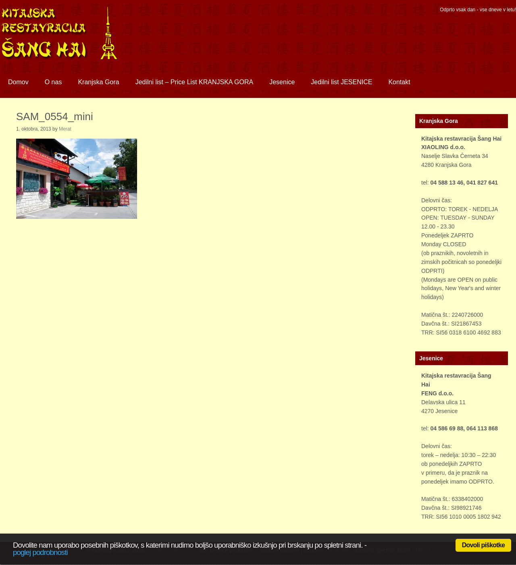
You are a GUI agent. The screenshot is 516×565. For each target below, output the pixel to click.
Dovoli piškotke (483, 545)
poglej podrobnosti (40, 552)
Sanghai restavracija (70, 38)
